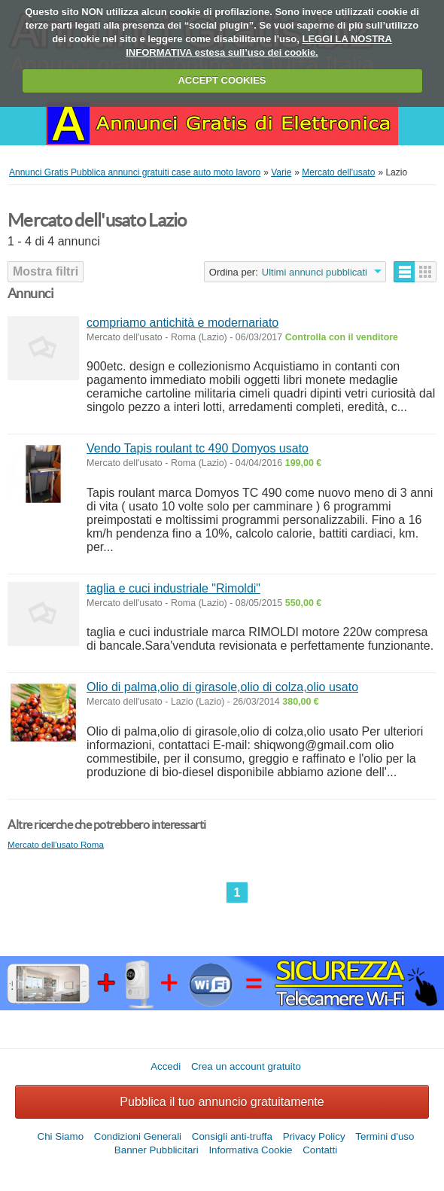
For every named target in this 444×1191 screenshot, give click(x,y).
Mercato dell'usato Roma (56, 844)
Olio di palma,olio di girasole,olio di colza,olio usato (222, 687)
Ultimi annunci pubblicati (314, 272)
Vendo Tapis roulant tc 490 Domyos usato (198, 448)
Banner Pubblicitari (156, 1150)
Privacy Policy (314, 1136)
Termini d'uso (384, 1136)
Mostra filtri (45, 271)
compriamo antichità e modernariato (182, 322)
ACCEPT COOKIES (222, 80)
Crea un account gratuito (246, 1066)
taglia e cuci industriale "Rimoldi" (173, 588)
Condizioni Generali (137, 1136)
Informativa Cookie (250, 1150)
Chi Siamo (61, 1136)
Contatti (320, 1150)
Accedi (166, 1066)
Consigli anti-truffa (232, 1136)
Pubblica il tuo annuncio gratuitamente (222, 1101)
